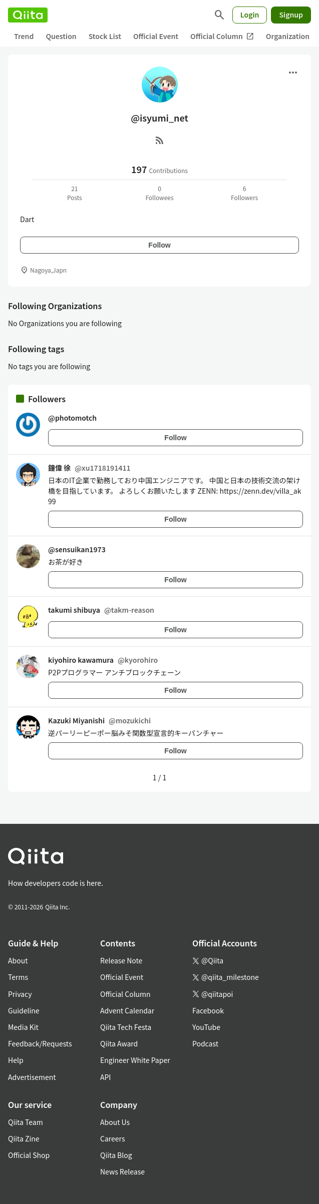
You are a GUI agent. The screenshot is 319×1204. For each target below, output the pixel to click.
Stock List (105, 36)
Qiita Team (25, 1122)
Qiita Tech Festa (125, 1027)
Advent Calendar (127, 1010)
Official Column (222, 36)
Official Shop (29, 1155)
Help (16, 1060)
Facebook (208, 1010)
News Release (122, 1171)
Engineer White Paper (135, 1060)
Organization (287, 36)
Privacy (20, 994)
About (18, 960)
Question (61, 36)
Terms (18, 977)
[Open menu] (293, 73)
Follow (159, 245)
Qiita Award (119, 1043)
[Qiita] (28, 15)
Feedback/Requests (40, 1043)
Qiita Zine (24, 1138)
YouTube (206, 1027)
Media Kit (23, 1027)
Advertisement (32, 1077)
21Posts (74, 193)
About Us (115, 1122)
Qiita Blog (116, 1155)
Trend (24, 36)
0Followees (159, 193)
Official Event (155, 36)
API (105, 1077)
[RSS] (160, 140)
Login (249, 15)
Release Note (121, 960)
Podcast (205, 1043)
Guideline (24, 1010)
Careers (112, 1138)
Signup (291, 15)
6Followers (244, 193)
